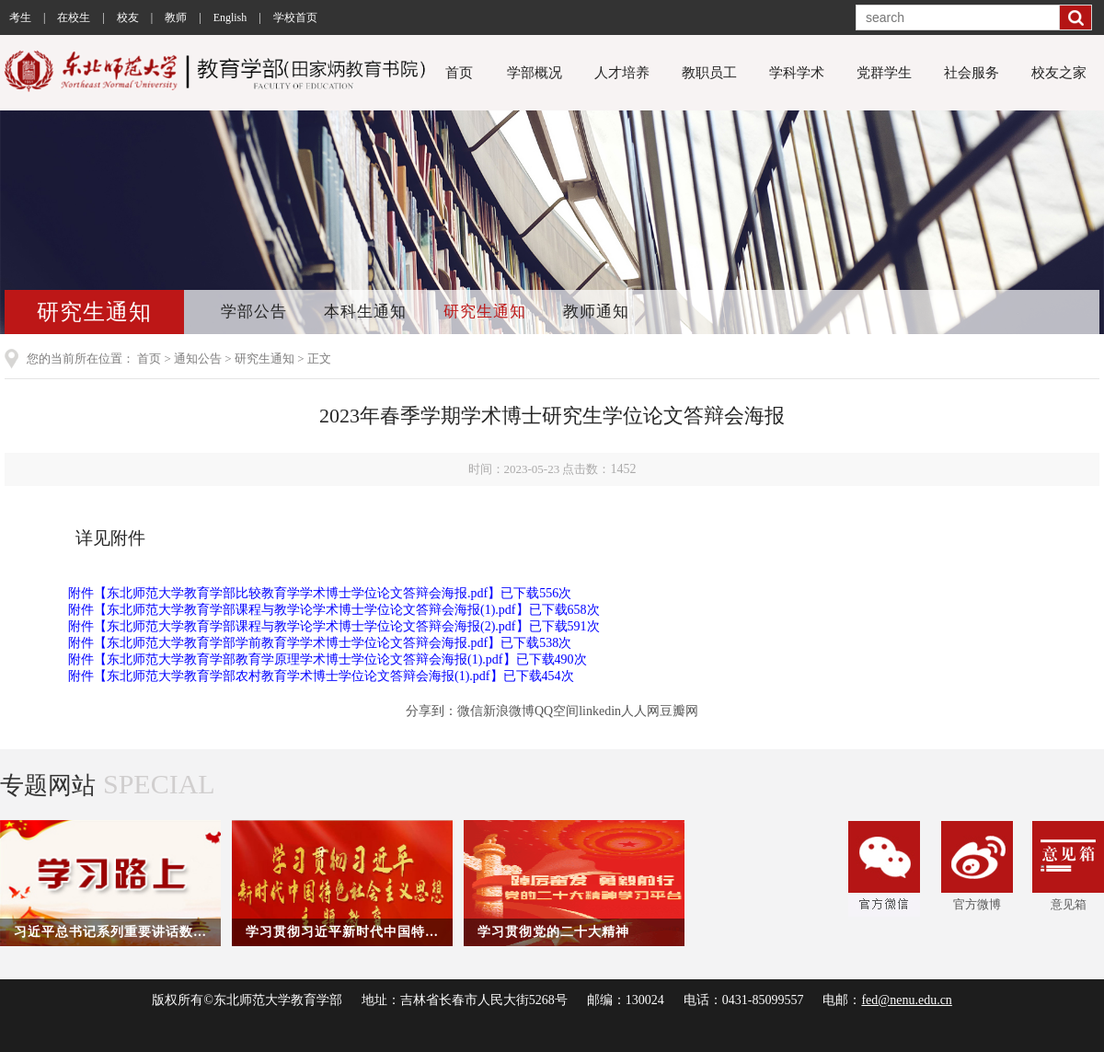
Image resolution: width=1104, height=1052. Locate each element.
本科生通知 (365, 311)
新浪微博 (509, 711)
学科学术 (796, 72)
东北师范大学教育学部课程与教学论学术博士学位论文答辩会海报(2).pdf (311, 626)
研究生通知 (484, 311)
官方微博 (977, 866)
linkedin (600, 711)
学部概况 (534, 72)
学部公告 (254, 311)
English (230, 17)
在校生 (73, 17)
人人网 (640, 711)
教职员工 (709, 72)
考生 (20, 17)
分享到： (431, 711)
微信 (470, 711)
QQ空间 (557, 711)
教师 (176, 17)
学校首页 (295, 17)
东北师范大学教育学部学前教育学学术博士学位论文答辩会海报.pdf (297, 643)
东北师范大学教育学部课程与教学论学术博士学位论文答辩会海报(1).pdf (311, 610)
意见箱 (1068, 866)
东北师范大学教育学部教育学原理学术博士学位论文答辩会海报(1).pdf (305, 659)
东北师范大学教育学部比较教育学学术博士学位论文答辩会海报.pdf (297, 593)
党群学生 (884, 72)
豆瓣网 (679, 711)
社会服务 (971, 72)
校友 (128, 17)
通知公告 (198, 358)
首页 (459, 72)
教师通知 (596, 311)
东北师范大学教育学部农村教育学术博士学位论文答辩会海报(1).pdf (298, 676)
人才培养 (622, 72)
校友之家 (1059, 72)
